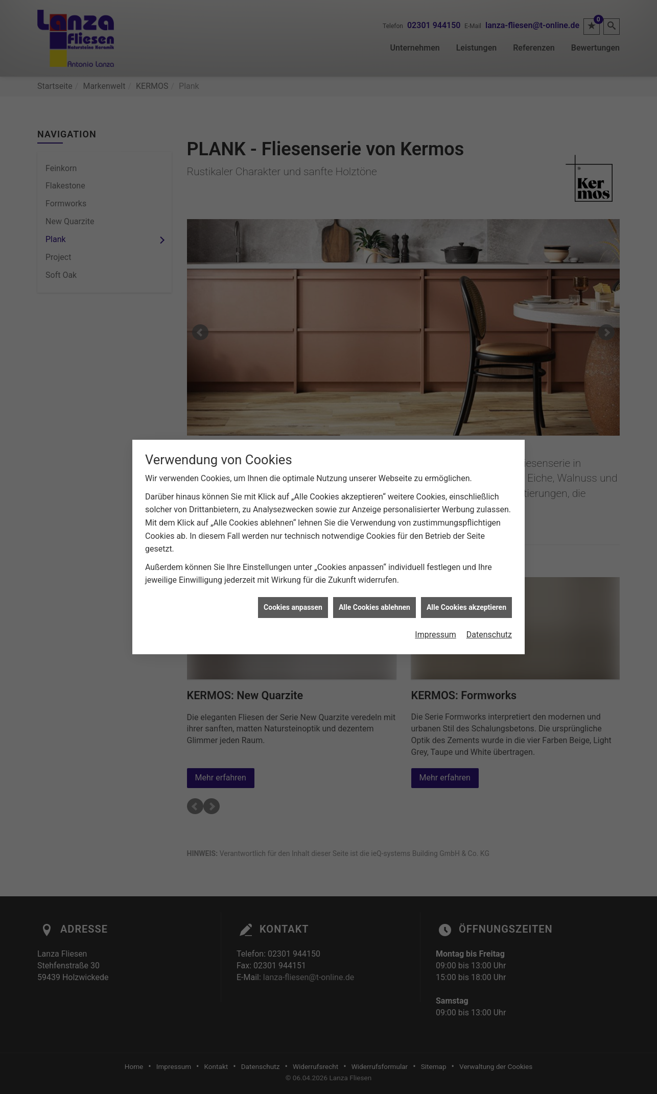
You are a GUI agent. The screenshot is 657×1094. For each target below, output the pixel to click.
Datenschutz (489, 615)
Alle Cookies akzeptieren (466, 587)
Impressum (435, 615)
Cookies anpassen (293, 587)
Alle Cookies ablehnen (374, 587)
